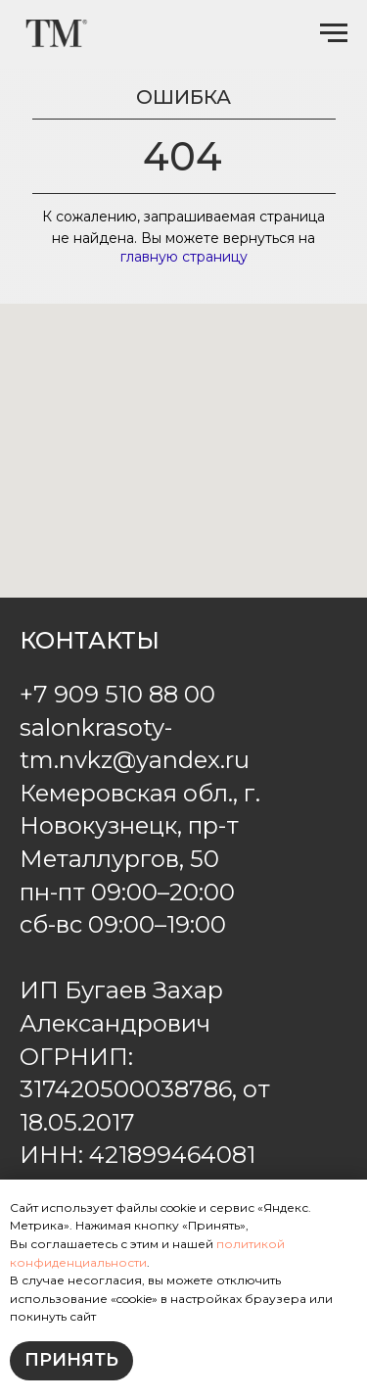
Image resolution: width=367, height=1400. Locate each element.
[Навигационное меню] (333, 33)
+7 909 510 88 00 (117, 694)
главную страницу (184, 257)
